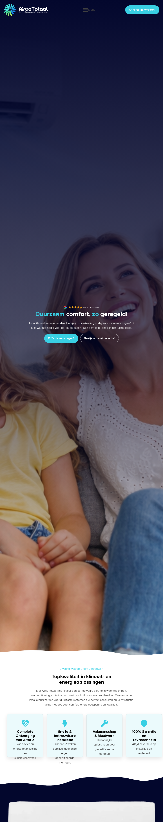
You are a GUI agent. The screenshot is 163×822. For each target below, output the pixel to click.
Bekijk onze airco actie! (99, 338)
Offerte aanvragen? (142, 10)
